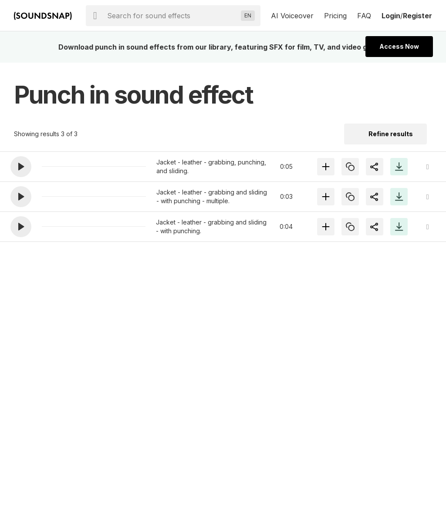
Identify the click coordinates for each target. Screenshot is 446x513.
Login (391, 15)
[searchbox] (172, 15)
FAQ (364, 15)
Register (417, 15)
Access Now (399, 46)
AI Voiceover (292, 15)
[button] (20, 166)
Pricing (335, 15)
